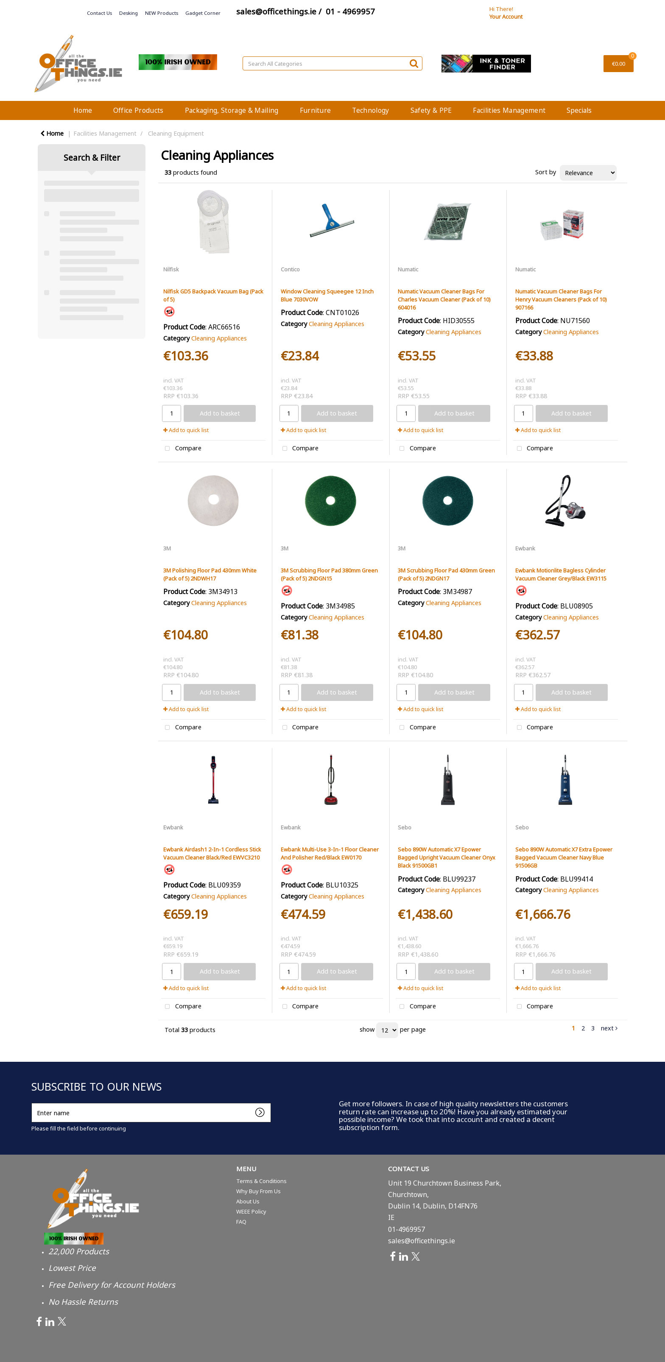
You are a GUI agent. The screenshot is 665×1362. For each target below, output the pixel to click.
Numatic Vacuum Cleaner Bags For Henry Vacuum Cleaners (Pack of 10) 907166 (560, 299)
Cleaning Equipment (176, 133)
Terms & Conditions (261, 1181)
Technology (370, 110)
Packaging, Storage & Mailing (232, 110)
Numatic (408, 269)
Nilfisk (171, 269)
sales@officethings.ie (421, 1240)
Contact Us (99, 13)
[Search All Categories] (332, 63)
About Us (248, 1201)
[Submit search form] (414, 63)
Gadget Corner (203, 13)
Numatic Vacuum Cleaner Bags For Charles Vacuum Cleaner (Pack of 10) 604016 (444, 299)
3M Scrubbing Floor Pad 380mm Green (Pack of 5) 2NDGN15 (329, 574)
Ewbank (525, 548)
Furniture (315, 110)
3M (167, 548)
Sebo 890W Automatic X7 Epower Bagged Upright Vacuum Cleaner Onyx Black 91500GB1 (446, 857)
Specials (579, 110)
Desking (128, 13)
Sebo (404, 827)
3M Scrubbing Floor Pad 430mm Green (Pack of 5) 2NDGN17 (446, 574)
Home (82, 110)
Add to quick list (186, 430)
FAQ (241, 1221)
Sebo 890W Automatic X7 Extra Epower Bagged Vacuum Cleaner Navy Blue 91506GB (563, 857)
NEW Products (161, 13)
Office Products (138, 110)
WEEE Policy (251, 1211)
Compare (181, 449)
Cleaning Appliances (219, 338)
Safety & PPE (431, 110)
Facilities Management (509, 110)
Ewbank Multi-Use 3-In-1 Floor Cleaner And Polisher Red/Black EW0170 (330, 853)
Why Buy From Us (258, 1191)
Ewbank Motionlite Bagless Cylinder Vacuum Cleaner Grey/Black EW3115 (560, 574)
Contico (290, 269)
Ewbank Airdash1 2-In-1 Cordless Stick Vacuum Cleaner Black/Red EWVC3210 (212, 853)
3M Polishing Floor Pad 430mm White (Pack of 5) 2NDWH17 (210, 574)
